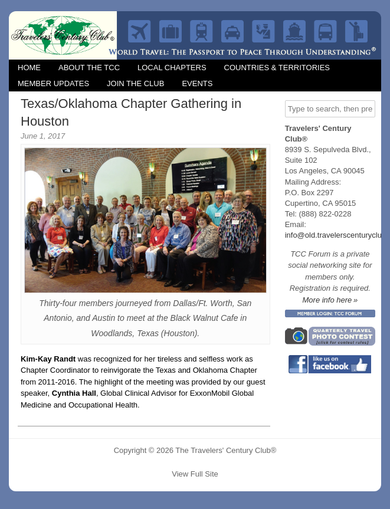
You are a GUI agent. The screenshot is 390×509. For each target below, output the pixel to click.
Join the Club (135, 83)
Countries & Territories (277, 67)
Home (29, 67)
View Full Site (195, 473)
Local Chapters (172, 67)
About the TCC (89, 67)
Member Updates (53, 83)
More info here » (330, 299)
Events (197, 83)
